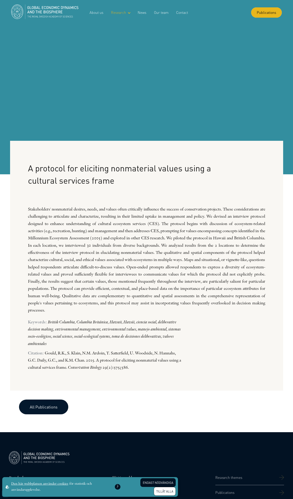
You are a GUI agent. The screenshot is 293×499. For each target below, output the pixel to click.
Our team (161, 12)
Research (120, 12)
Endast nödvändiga (158, 482)
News (142, 12)
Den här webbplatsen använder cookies (39, 484)
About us (96, 12)
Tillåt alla (164, 491)
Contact (182, 12)
